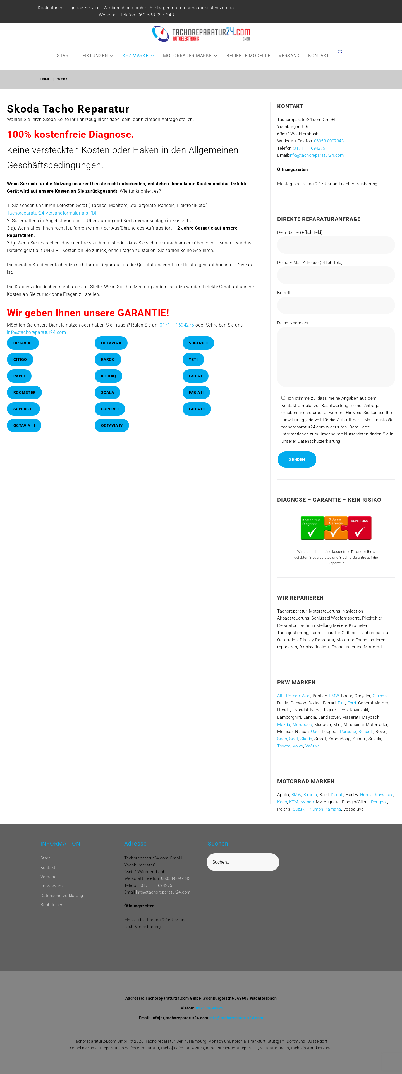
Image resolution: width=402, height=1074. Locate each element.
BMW (334, 695)
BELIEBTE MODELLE (248, 55)
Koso (282, 801)
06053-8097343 (329, 141)
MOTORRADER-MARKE (190, 55)
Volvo (298, 746)
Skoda (306, 738)
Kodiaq (108, 376)
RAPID (19, 376)
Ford (351, 703)
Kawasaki (384, 794)
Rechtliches (51, 904)
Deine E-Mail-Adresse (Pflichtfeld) (336, 272)
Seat (293, 738)
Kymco (307, 801)
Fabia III (197, 409)
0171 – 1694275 (177, 325)
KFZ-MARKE (139, 55)
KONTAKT (318, 55)
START (64, 55)
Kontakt (47, 867)
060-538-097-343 (158, 15)
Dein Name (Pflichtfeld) (336, 242)
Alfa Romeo (288, 695)
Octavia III (24, 425)
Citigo (20, 359)
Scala (107, 392)
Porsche (348, 731)
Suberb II (198, 343)
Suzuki (299, 809)
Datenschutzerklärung (61, 895)
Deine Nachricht (336, 354)
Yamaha (333, 809)
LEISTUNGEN (97, 55)
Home (45, 79)
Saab (282, 738)
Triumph (315, 809)
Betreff (336, 302)
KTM (293, 801)
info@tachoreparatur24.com (36, 332)
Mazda (283, 724)
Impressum (51, 886)
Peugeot (379, 801)
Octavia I (23, 343)
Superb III (23, 409)
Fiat (341, 703)
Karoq (108, 359)
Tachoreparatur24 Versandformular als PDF (52, 213)
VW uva (312, 746)
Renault (365, 731)
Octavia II (111, 343)
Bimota (310, 794)
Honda (366, 794)
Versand (48, 876)
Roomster (24, 392)
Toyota (283, 746)
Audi (306, 695)
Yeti (193, 359)
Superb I (110, 409)
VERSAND (289, 55)
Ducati (337, 794)
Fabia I (195, 376)
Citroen (380, 695)
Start (45, 858)
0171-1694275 (210, 1008)
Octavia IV (112, 425)
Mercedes (302, 724)
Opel (315, 731)
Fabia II (196, 392)
